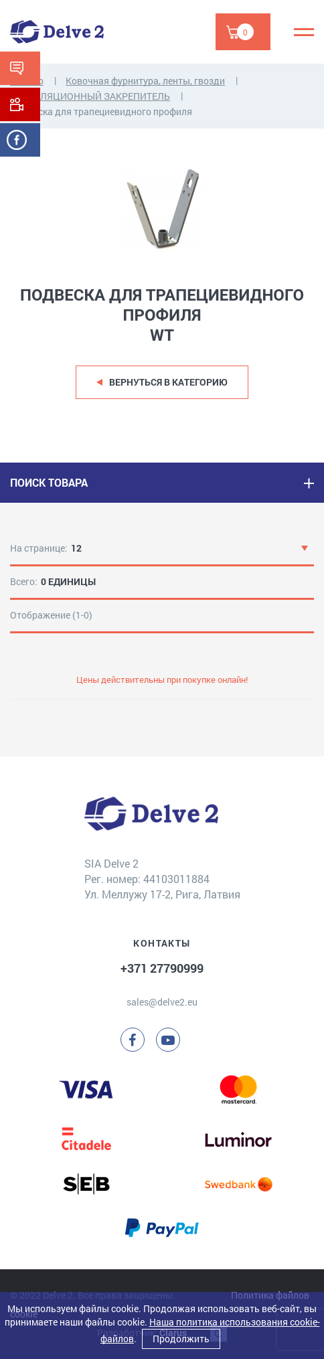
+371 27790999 (162, 968)
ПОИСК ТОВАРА (49, 482)
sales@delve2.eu (162, 1001)
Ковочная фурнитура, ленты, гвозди (145, 80)
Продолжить (181, 1338)
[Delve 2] (57, 32)
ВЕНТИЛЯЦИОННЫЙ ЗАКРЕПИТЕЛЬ (90, 96)
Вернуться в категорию (168, 382)
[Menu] (304, 32)
